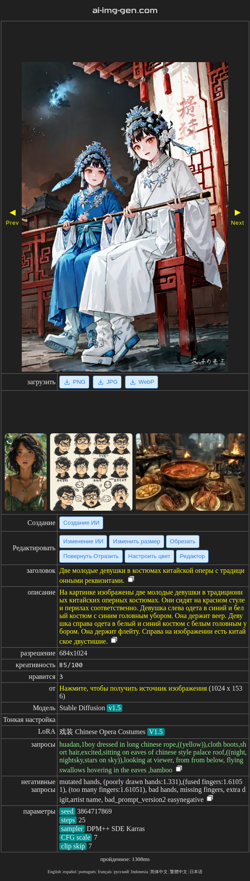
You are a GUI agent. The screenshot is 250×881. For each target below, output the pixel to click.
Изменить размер (136, 541)
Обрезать (183, 541)
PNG (74, 382)
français (105, 871)
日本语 (196, 871)
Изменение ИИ (83, 541)
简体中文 (159, 871)
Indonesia (139, 871)
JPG (107, 382)
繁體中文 (178, 871)
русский (121, 871)
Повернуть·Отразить (90, 556)
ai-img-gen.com (125, 10)
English (54, 871)
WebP (141, 382)
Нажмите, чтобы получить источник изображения (133, 688)
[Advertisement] (125, 42)
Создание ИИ (81, 522)
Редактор (192, 556)
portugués (86, 871)
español (70, 871)
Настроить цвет (149, 556)
